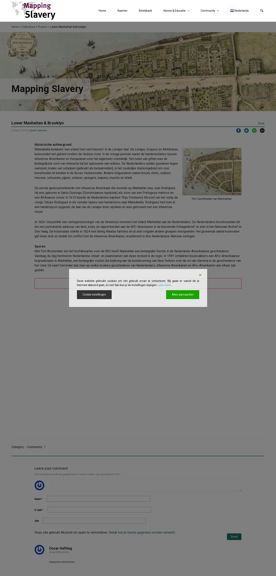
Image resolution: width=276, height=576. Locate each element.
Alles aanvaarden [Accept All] (183, 294)
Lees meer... (165, 285)
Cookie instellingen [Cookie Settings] (94, 294)
